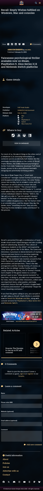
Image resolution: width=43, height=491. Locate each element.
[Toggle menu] (40, 3)
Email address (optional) (9, 421)
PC (22, 118)
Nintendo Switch (10, 303)
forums (21, 376)
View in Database (21, 143)
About (5, 459)
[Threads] (29, 482)
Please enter (6, 402)
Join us (6, 467)
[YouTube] (24, 482)
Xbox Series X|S (27, 124)
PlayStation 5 (26, 120)
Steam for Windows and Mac (18, 298)
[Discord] (14, 482)
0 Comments (35, 44)
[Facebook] (4, 482)
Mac (23, 116)
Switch (24, 122)
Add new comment (33, 445)
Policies (6, 463)
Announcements (15, 50)
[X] (9, 482)
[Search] (36, 3)
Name (3, 393)
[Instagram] (19, 482)
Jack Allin (28, 50)
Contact (6, 475)
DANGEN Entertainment (26, 110)
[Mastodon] (34, 482)
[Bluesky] (39, 482)
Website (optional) (7, 411)
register (30, 374)
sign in (22, 374)
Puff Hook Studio (23, 107)
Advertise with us (11, 471)
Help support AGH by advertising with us (26, 321)
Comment (4, 430)
